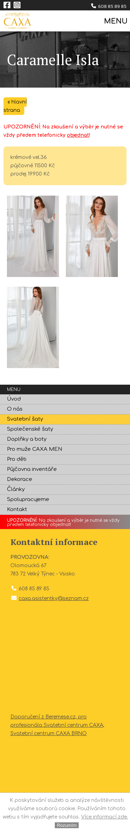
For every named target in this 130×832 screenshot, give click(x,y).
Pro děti (16, 459)
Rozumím (67, 825)
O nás (15, 409)
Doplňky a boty (26, 439)
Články (16, 489)
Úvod (14, 399)
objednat (78, 135)
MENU (115, 21)
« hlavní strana (15, 106)
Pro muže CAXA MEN (34, 449)
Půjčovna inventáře (32, 469)
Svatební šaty (25, 419)
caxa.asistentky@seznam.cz (54, 598)
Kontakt (17, 509)
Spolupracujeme (28, 499)
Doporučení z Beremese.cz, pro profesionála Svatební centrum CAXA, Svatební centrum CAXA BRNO (57, 725)
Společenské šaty (30, 429)
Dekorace (19, 479)
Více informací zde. (104, 817)
